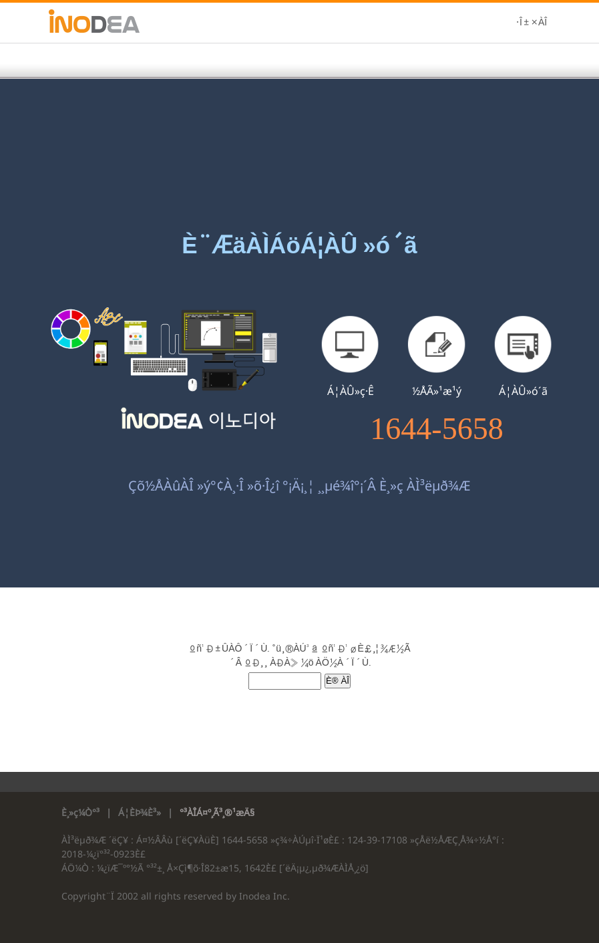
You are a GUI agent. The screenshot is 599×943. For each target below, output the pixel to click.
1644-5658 (436, 429)
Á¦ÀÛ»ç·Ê (350, 391)
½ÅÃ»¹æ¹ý (436, 391)
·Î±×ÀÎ (531, 22)
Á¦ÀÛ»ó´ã (523, 391)
